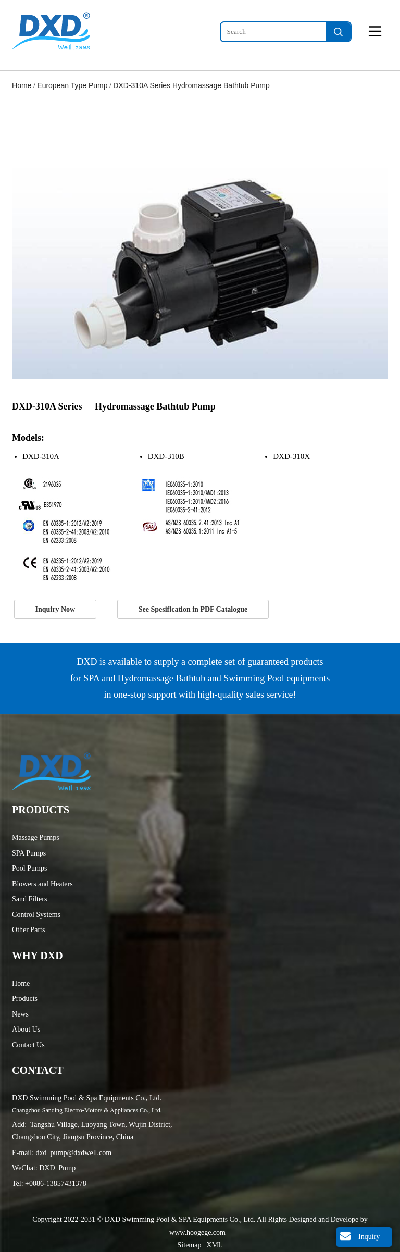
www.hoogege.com (197, 1232)
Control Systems (36, 915)
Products (25, 998)
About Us (26, 1029)
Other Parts (28, 930)
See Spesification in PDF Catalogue (193, 609)
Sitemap (190, 1245)
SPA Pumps (29, 853)
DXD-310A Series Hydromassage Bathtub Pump (191, 85)
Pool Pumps (29, 868)
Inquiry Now (55, 609)
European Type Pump (72, 85)
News (20, 1014)
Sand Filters (29, 899)
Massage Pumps (35, 837)
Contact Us (28, 1045)
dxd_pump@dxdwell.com (74, 1153)
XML (214, 1245)
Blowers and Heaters (42, 884)
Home (21, 85)
